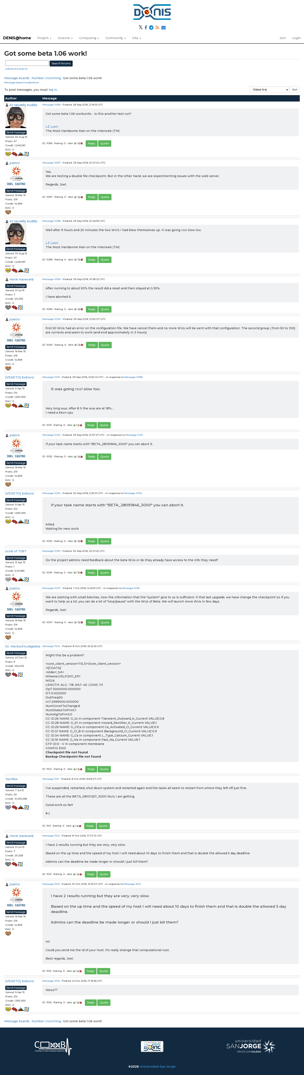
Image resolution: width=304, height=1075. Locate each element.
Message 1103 (51, 835)
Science (65, 38)
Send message (16, 132)
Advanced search (16, 68)
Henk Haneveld (21, 279)
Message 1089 (51, 279)
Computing (89, 38)
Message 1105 (50, 883)
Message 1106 (51, 980)
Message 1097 (51, 588)
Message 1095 (51, 550)
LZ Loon (52, 127)
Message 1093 (51, 493)
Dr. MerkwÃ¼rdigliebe (22, 646)
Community (116, 38)
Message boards (16, 78)
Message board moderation (21, 82)
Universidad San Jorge (158, 1066)
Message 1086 (51, 104)
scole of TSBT (15, 551)
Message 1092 (51, 434)
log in (53, 90)
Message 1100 (51, 646)
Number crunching (46, 78)
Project (44, 38)
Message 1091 (51, 377)
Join (283, 38)
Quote (104, 143)
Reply (91, 143)
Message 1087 (51, 162)
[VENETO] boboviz (19, 377)
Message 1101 (50, 778)
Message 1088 (51, 220)
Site (136, 38)
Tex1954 (11, 779)
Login (296, 38)
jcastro (15, 163)
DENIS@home (17, 38)
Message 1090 (51, 319)
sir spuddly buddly (23, 105)
